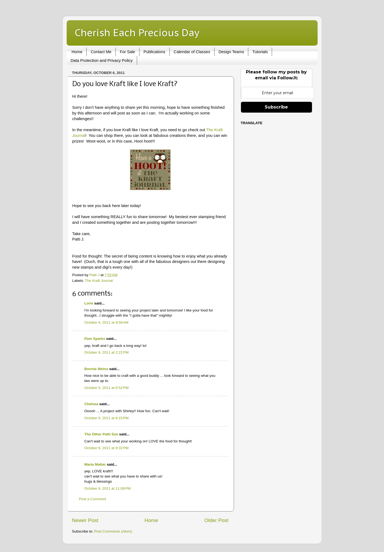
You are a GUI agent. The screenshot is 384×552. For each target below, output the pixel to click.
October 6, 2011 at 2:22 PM (106, 352)
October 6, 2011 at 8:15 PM (106, 418)
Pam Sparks (94, 339)
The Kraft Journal (99, 281)
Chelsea (91, 404)
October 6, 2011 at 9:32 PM (106, 448)
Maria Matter (95, 464)
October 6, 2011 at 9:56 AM (106, 322)
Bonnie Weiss (96, 369)
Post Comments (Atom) (113, 531)
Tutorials (260, 51)
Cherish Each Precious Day (137, 32)
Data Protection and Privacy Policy (102, 60)
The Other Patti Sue (101, 434)
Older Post (216, 520)
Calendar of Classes (192, 51)
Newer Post (85, 520)
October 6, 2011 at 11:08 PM (107, 488)
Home (77, 51)
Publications (154, 51)
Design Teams (231, 51)
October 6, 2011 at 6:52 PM (106, 388)
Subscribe (276, 107)
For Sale (127, 51)
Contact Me (101, 51)
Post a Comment (92, 499)
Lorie (88, 303)
